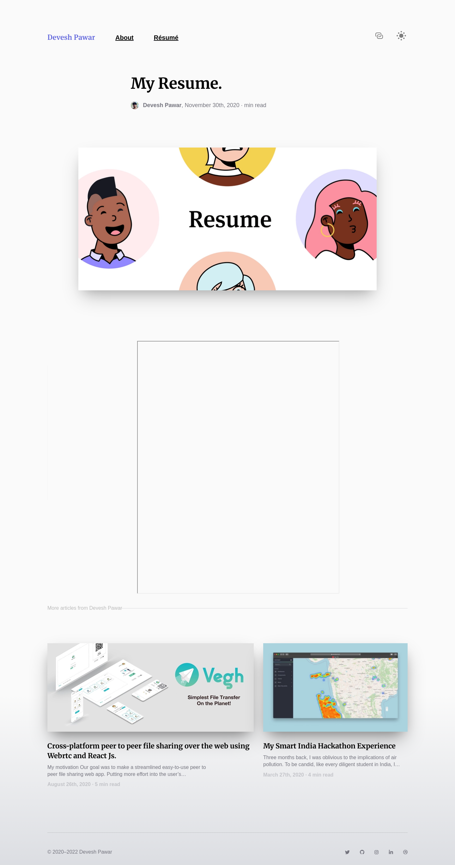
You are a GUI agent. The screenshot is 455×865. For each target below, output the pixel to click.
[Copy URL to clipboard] (379, 35)
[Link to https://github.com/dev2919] (362, 852)
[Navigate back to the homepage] (113, 37)
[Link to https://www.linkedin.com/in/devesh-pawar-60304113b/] (391, 852)
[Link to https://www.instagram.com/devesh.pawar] (376, 852)
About (124, 37)
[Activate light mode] (401, 35)
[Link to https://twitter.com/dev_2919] (347, 852)
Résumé (166, 37)
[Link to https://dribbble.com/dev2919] (405, 852)
